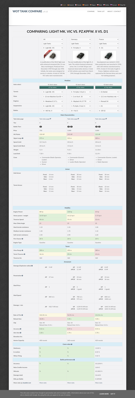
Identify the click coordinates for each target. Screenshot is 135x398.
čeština (106, 5)
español (85, 5)
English (63, 5)
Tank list (101, 11)
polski (99, 5)
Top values (53, 87)
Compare (91, 11)
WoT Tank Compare (30, 11)
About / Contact (114, 11)
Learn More (104, 394)
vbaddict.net (27, 383)
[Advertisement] (67, 20)
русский (113, 5)
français (78, 5)
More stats (43, 383)
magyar (93, 5)
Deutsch (71, 5)
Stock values (52, 84)
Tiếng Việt (121, 5)
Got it (113, 394)
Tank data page (45, 119)
